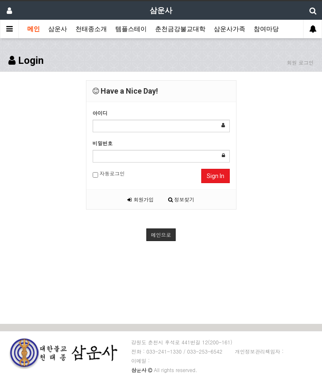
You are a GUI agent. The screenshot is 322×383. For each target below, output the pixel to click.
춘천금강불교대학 (180, 29)
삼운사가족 (229, 29)
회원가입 (140, 199)
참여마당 (266, 29)
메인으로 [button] (161, 234)
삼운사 (57, 29)
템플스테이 (131, 29)
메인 (33, 29)
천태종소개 (91, 29)
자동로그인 (109, 174)
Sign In (215, 176)
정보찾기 (181, 199)
